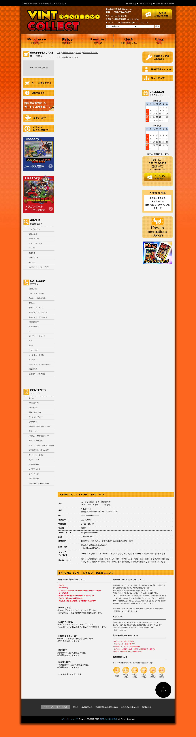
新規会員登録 (126, 23)
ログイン (111, 23)
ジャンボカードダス (36, 355)
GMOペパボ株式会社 (108, 719)
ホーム (131, 3)
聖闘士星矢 (33, 234)
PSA (30, 341)
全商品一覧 (33, 289)
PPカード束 (33, 350)
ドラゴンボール (34, 229)
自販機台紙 (33, 369)
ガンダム (32, 248)
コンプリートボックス (37, 336)
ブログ (159, 41)
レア (30, 331)
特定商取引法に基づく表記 (39, 450)
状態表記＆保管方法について (40, 426)
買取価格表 (67, 41)
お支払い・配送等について (38, 128)
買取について (36, 41)
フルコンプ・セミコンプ (38, 317)
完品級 (78, 53)
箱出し (31, 345)
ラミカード (33, 360)
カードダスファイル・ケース (40, 364)
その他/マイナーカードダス (39, 267)
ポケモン (32, 262)
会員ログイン (34, 460)
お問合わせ (146, 707)
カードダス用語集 (38, 154)
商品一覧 (98, 41)
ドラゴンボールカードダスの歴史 (38, 194)
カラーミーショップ (69, 719)
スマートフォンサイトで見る (56, 707)
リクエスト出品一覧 (36, 293)
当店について (38, 118)
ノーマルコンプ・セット (38, 312)
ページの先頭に (163, 690)
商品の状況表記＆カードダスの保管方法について (38, 105)
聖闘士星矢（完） (90, 53)
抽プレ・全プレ (34, 326)
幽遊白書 (32, 253)
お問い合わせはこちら (158, 12)
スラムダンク (34, 257)
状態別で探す (34, 322)
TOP (58, 53)
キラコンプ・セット (36, 308)
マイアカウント (141, 23)
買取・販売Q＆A (35, 412)
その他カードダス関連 (37, 374)
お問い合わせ (34, 478)
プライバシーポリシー (164, 3)
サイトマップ (144, 3)
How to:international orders (39, 483)
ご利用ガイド (38, 93)
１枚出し (32, 303)
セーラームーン (34, 239)
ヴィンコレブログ (35, 417)
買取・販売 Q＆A (128, 41)
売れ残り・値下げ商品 (37, 298)
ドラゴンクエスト (35, 243)
